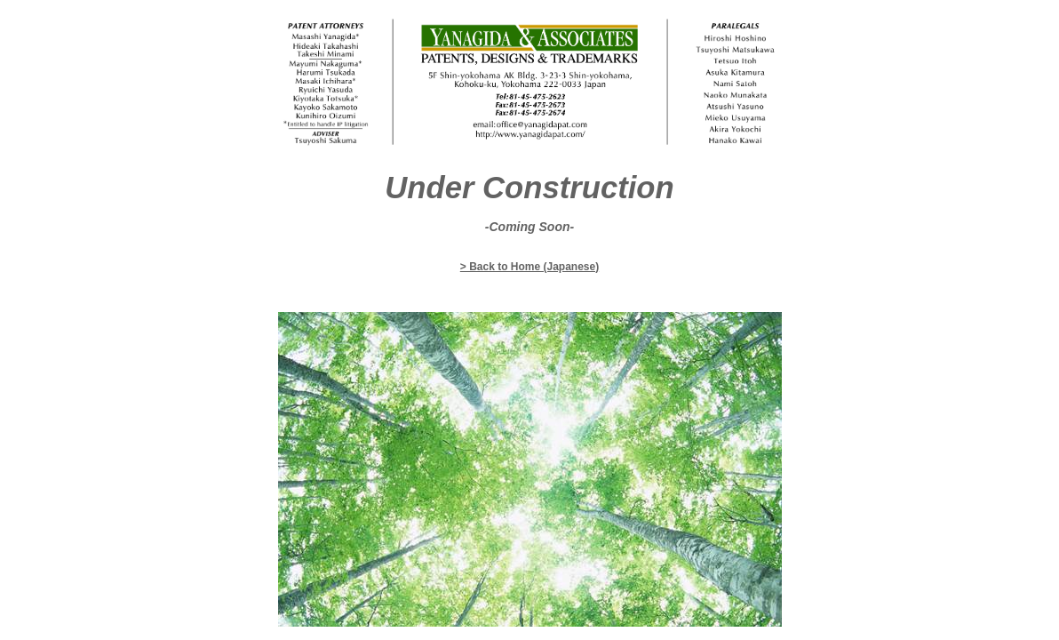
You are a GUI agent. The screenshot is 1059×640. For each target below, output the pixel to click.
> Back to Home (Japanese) (529, 266)
